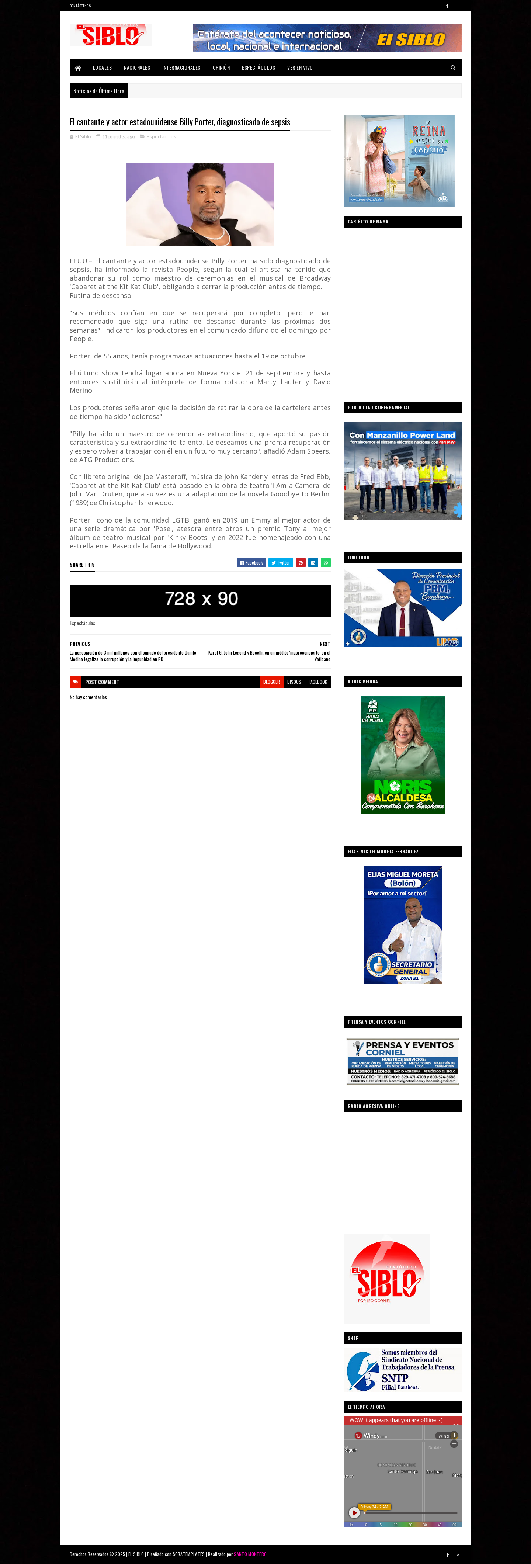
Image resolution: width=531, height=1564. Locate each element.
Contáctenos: (81, 5)
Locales (102, 67)
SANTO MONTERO (250, 1554)
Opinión (221, 67)
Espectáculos (258, 67)
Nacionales (137, 67)
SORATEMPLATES (189, 1554)
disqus (294, 682)
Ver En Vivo (300, 67)
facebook (318, 682)
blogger (271, 682)
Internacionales (181, 67)
